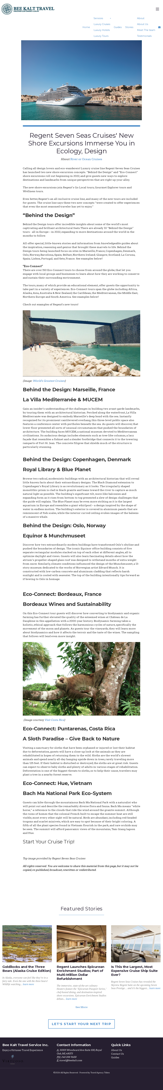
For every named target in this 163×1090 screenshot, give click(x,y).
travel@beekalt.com (70, 1060)
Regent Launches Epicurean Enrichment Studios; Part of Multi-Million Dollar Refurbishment (80, 973)
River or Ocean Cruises (86, 159)
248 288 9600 (68, 1056)
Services (99, 18)
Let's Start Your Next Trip (81, 1024)
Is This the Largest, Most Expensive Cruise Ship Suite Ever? (134, 971)
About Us (142, 24)
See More (81, 1007)
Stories (130, 27)
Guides (118, 27)
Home (87, 27)
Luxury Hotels (102, 30)
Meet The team (146, 30)
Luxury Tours (101, 36)
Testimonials (144, 36)
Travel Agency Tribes (100, 1072)
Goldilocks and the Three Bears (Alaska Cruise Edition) (26, 969)
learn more (28, 984)
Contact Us (117, 1053)
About (140, 18)
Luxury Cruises (102, 24)
